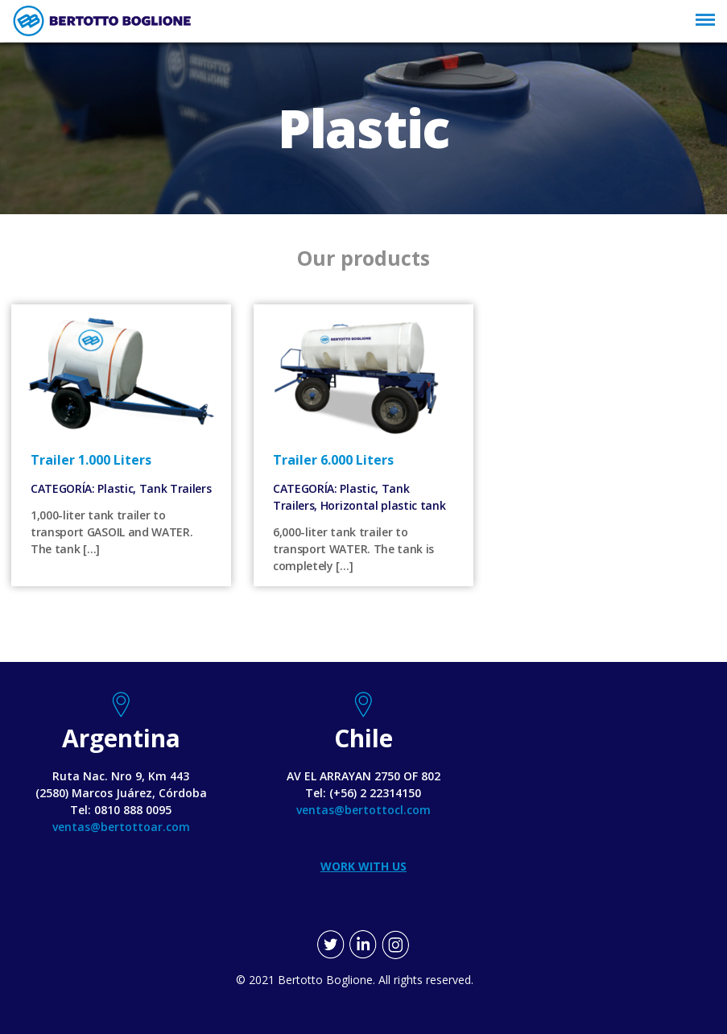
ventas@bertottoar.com (121, 826)
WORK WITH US (363, 866)
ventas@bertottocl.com (363, 809)
